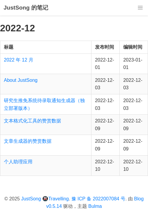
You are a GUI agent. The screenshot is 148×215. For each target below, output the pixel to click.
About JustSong (21, 80)
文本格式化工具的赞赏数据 (32, 120)
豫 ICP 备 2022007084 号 (98, 198)
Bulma (95, 206)
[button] (140, 8)
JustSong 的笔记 (26, 7)
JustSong (31, 198)
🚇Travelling (55, 198)
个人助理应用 (18, 161)
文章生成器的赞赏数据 (28, 141)
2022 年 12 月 (18, 59)
